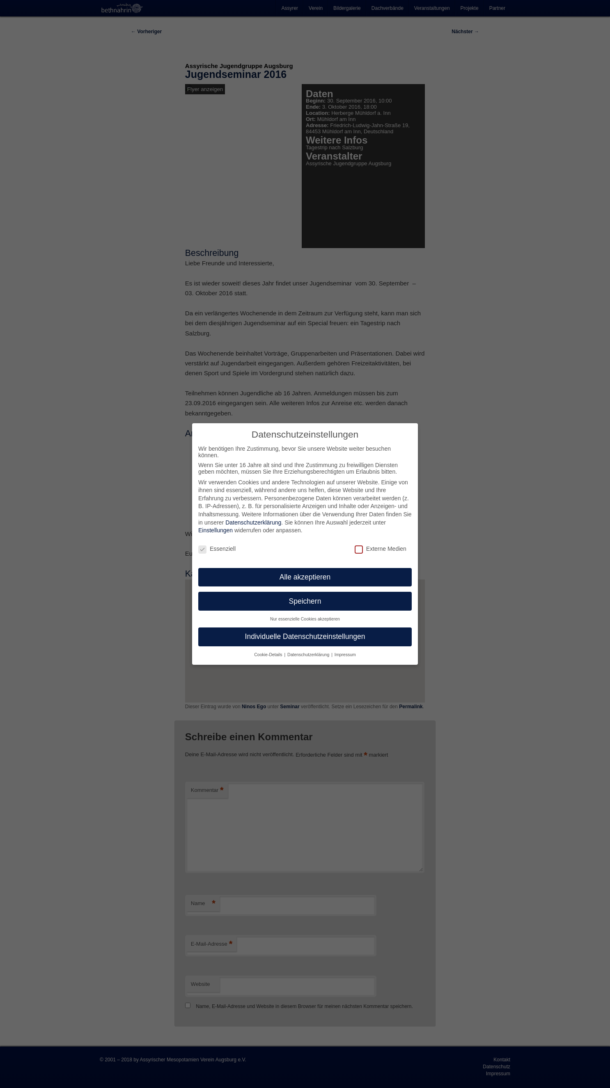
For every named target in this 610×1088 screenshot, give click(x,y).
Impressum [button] (345, 654)
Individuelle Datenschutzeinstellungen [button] (305, 636)
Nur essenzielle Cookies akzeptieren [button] (305, 618)
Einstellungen (215, 530)
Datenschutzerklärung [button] (308, 654)
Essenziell (217, 548)
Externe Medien (380, 548)
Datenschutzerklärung (253, 522)
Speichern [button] (305, 601)
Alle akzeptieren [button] (305, 577)
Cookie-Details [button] (268, 654)
